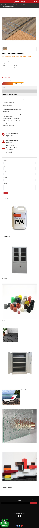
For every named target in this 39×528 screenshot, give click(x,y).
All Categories (7, 4)
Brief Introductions (6, 87)
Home (2, 4)
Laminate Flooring (8, 56)
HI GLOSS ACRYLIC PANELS (7, 487)
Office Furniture (23, 389)
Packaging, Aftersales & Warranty (9, 94)
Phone (5, 166)
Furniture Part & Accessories (25, 4)
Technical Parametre (6, 91)
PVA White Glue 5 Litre (6, 236)
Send (6, 193)
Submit (33, 503)
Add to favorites (19, 83)
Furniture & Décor (15, 4)
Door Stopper (4, 320)
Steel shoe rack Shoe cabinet (7, 382)
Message (5, 183)
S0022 (29, 56)
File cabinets (4, 278)
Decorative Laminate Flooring (8, 6)
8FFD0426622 (19, 56)
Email (5, 171)
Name (5, 160)
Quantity (5, 177)
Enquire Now (7, 83)
